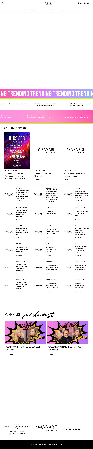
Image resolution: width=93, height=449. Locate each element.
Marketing (17, 424)
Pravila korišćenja (17, 434)
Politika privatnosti (17, 431)
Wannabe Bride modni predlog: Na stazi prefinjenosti (52, 268)
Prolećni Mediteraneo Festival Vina (79, 286)
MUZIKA (48, 207)
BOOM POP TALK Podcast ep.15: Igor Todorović (65, 348)
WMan (61, 10)
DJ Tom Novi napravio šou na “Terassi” (51, 249)
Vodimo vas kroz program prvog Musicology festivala (21, 213)
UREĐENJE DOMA (40, 170)
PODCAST (34, 10)
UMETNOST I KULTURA (71, 170)
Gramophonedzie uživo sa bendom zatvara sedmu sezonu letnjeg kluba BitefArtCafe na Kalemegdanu (52, 195)
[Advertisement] (15, 408)
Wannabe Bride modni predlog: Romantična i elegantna (21, 268)
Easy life (52, 10)
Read (26, 10)
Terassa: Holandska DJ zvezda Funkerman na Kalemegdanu (82, 231)
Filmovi (48, 225)
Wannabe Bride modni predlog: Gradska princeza (52, 286)
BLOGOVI (78, 243)
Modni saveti (21, 261)
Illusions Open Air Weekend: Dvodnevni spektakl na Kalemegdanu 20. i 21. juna (16, 176)
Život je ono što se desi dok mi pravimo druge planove (81, 249)
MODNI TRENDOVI (81, 261)
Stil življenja (80, 279)
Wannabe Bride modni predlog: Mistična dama (80, 268)
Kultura (19, 188)
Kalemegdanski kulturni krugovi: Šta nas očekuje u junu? (22, 231)
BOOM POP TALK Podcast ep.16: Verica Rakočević (24, 348)
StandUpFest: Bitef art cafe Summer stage (81, 213)
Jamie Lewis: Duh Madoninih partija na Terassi (22, 249)
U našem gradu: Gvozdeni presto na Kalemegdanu (52, 231)
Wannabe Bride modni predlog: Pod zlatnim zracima (21, 286)
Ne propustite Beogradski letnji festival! (51, 213)
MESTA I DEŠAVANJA (12, 170)
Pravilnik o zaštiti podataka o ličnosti (17, 427)
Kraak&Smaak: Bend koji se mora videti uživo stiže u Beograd (81, 194)
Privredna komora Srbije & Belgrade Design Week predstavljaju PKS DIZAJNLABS (22, 194)
